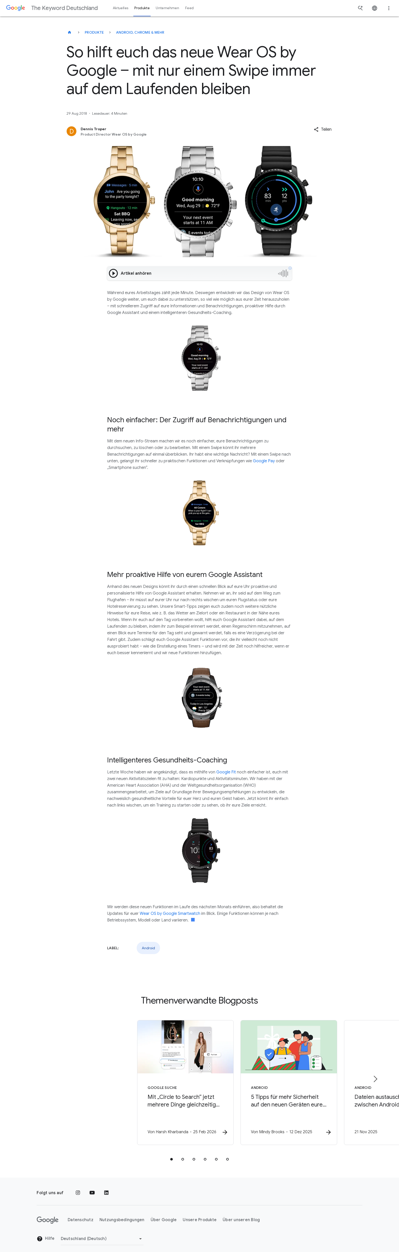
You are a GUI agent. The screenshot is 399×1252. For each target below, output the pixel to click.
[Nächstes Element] (375, 1076)
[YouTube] (92, 1187)
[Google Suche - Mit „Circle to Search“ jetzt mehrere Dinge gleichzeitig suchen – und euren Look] (133, 1080)
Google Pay (264, 461)
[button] (323, 129)
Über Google (164, 1214)
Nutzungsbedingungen (122, 1214)
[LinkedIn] (106, 1187)
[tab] (171, 1153)
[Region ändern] (102, 1233)
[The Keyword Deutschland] (69, 32)
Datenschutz (80, 1214)
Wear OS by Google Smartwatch (170, 913)
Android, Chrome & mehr (140, 32)
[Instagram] (78, 1187)
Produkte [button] (142, 8)
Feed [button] (189, 8)
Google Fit (226, 772)
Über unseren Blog (241, 1214)
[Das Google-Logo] (48, 1214)
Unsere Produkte (200, 1214)
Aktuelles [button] (120, 8)
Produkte (94, 32)
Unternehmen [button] (167, 8)
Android (148, 948)
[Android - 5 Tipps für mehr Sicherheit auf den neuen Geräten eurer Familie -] (266, 1080)
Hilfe (46, 1233)
